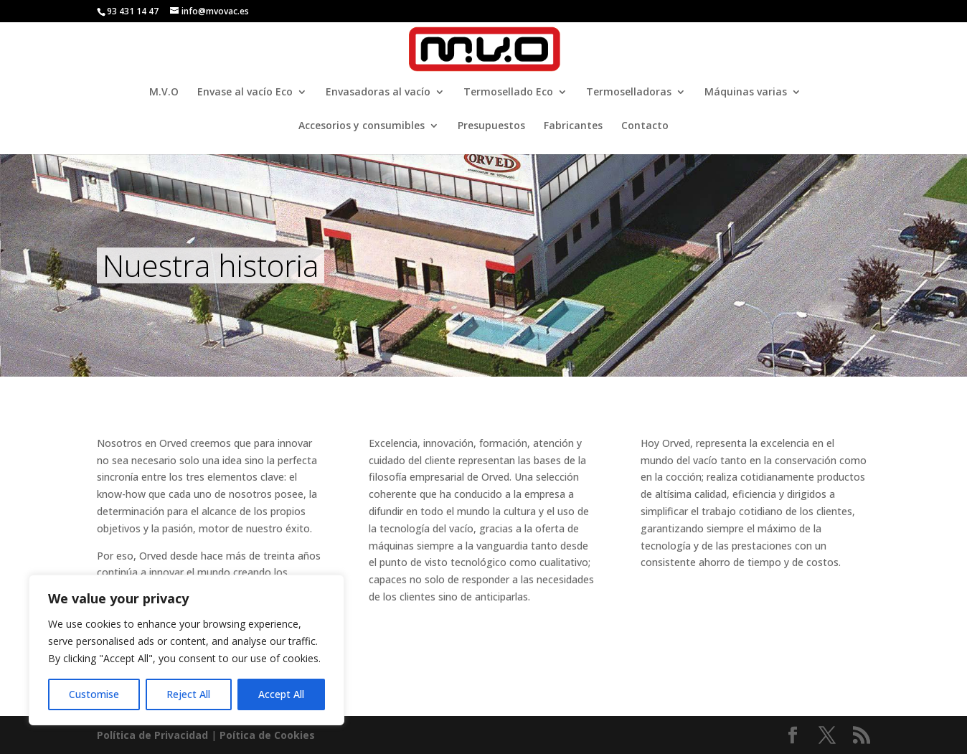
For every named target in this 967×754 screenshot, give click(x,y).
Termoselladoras (628, 92)
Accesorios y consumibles (361, 126)
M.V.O (164, 92)
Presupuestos (491, 126)
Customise (94, 694)
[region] (186, 650)
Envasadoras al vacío (378, 92)
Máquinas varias (745, 92)
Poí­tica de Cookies (267, 735)
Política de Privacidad (152, 735)
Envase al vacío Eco (245, 92)
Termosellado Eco (508, 92)
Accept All (281, 694)
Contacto (645, 126)
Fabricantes (573, 126)
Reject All (188, 694)
